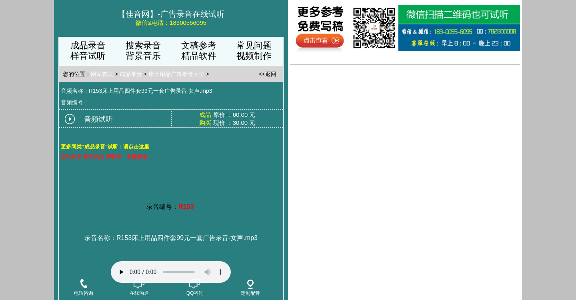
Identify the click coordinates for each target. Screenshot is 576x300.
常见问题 (254, 45)
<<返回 (267, 74)
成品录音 (88, 45)
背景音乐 (143, 56)
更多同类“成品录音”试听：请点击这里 (105, 147)
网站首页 (102, 74)
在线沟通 (139, 288)
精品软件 (198, 56)
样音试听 (88, 56)
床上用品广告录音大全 (176, 74)
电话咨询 (83, 288)
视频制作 (254, 56)
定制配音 (250, 288)
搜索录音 (143, 45)
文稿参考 (198, 45)
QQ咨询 (195, 288)
